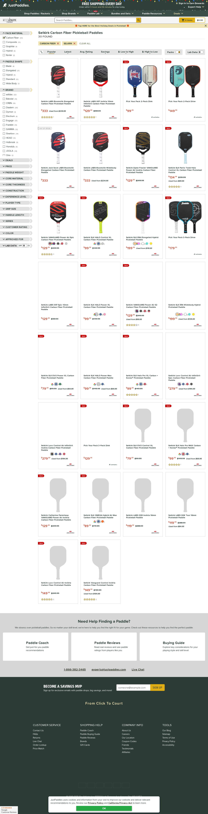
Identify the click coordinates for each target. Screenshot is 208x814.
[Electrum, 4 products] (19, 116)
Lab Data (10, 245)
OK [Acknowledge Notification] (104, 808)
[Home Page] (16, 5)
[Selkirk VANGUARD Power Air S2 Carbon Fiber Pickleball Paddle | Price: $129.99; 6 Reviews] (143, 295)
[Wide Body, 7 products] (19, 83)
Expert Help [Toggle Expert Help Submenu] (196, 7)
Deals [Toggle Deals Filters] (7, 160)
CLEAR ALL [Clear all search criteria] (85, 43)
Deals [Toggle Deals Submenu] (179, 13)
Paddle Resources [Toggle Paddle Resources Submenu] (154, 13)
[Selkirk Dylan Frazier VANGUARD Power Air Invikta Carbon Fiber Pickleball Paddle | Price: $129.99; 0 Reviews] (143, 158)
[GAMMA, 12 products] (19, 129)
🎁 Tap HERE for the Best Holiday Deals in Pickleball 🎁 (102, 25)
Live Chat (37, 741)
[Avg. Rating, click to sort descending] (86, 52)
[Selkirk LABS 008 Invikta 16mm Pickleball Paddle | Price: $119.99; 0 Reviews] (143, 504)
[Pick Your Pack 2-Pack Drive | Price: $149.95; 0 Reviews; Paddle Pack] (185, 89)
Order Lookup (39, 745)
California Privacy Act (120, 803)
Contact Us (38, 730)
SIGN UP (157, 687)
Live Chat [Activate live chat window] (138, 669)
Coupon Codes (129, 741)
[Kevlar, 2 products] (19, 55)
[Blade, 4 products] (19, 66)
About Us (126, 730)
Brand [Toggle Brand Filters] (8, 90)
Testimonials (127, 748)
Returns (36, 737)
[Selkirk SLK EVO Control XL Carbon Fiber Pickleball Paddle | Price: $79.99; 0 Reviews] (143, 435)
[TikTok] (125, 714)
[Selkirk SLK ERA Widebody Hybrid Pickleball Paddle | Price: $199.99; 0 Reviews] (185, 295)
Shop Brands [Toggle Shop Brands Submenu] (71, 13)
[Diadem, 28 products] (19, 107)
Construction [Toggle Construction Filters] (13, 190)
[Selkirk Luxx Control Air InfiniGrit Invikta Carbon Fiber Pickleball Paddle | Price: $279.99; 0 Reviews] (58, 435)
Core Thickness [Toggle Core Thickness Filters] (13, 184)
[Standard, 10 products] (19, 79)
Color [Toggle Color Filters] (7, 233)
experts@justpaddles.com (109, 669)
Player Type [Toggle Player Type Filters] (11, 202)
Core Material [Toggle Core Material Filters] (12, 178)
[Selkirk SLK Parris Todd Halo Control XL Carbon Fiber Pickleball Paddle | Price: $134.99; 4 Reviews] (185, 158)
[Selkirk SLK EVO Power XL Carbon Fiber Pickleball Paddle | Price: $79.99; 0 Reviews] (58, 366)
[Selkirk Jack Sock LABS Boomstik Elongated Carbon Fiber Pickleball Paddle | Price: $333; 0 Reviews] (58, 158)
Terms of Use (168, 737)
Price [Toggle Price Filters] (7, 166)
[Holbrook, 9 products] (19, 142)
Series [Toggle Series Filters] (7, 221)
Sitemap (166, 734)
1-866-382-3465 (75, 669)
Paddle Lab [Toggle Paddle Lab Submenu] (95, 12)
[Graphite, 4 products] (19, 46)
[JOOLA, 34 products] (19, 151)
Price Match (38, 748)
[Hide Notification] (205, 26)
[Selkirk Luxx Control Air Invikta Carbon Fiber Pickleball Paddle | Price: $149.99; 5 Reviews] (58, 572)
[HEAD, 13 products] (19, 138)
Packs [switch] (174, 52)
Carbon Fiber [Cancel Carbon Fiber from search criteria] (50, 43)
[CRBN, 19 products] (19, 103)
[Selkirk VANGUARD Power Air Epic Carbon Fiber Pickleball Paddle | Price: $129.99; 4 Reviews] (58, 226)
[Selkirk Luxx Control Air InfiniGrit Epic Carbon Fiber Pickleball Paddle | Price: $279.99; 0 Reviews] (185, 366)
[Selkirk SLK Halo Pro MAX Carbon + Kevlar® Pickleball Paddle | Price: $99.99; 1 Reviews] (185, 435)
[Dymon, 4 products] (19, 112)
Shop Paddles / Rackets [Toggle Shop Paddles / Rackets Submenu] (39, 13)
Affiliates (126, 752)
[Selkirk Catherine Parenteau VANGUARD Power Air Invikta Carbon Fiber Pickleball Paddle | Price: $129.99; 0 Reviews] (58, 504)
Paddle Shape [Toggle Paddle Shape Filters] (12, 61)
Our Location (128, 737)
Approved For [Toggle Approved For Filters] (12, 239)
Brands (83, 741)
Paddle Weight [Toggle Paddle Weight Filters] (13, 172)
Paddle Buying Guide (90, 734)
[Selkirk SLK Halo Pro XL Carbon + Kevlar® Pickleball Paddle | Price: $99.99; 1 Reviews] (143, 366)
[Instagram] (104, 714)
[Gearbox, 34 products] (19, 133)
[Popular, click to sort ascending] (51, 52)
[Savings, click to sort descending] (105, 52)
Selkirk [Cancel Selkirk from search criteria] (70, 43)
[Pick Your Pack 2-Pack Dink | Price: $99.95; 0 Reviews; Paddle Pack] (143, 89)
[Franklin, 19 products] (19, 125)
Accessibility (168, 745)
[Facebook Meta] (82, 714)
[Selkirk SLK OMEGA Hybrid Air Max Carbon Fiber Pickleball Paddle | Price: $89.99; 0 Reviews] (100, 504)
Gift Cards (85, 745)
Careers (126, 734)
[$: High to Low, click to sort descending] (150, 52)
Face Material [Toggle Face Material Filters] (13, 33)
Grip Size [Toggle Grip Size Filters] (9, 209)
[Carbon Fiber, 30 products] (19, 38)
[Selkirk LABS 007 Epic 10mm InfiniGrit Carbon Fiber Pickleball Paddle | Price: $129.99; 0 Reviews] (58, 295)
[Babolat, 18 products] (19, 99)
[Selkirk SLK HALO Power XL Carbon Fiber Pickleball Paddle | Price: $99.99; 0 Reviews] (100, 295)
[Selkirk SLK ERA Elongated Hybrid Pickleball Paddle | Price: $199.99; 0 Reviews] (143, 226)
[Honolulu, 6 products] (19, 146)
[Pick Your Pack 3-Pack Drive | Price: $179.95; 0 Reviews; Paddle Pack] (185, 226)
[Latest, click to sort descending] (68, 52)
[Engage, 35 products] (19, 120)
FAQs (35, 734)
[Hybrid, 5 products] (19, 51)
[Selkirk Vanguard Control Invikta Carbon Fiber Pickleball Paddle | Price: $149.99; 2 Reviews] (100, 572)
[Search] (138, 20)
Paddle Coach (87, 730)
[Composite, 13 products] (19, 42)
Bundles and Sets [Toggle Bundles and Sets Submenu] (122, 13)
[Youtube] (115, 714)
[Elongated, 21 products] (19, 70)
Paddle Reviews (87, 737)
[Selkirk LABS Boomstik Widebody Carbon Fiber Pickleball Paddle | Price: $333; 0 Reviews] (100, 158)
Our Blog (166, 730)
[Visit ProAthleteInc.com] (9, 20)
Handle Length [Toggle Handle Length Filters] (13, 215)
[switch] (24, 245)
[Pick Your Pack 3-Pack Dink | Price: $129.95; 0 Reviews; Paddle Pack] (100, 435)
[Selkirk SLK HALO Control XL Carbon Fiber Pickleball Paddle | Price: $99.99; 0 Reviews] (100, 226)
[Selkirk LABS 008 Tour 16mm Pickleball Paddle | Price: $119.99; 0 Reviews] (185, 504)
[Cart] (192, 20)
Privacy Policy (96, 803)
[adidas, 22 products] (19, 94)
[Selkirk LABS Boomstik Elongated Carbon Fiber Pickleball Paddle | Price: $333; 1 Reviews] (58, 89)
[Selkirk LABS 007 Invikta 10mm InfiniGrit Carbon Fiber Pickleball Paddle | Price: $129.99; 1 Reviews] (100, 89)
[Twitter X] (93, 714)
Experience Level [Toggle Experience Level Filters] (14, 196)
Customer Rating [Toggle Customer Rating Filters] (14, 227)
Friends (125, 745)
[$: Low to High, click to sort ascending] (126, 52)
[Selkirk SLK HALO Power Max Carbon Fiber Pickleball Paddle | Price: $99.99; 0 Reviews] (100, 366)
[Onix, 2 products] (19, 155)
